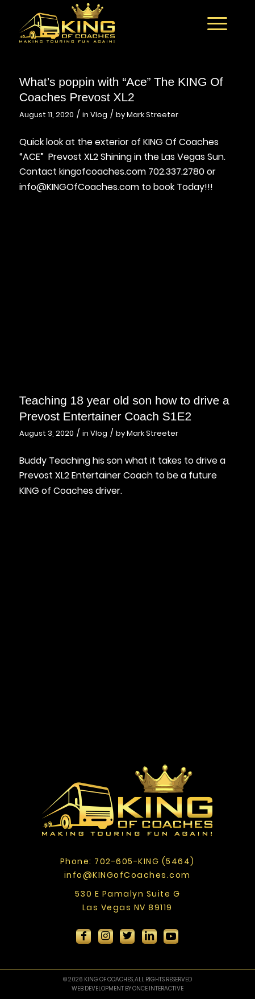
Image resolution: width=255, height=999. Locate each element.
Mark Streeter (152, 114)
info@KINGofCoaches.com (127, 875)
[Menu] (211, 23)
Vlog (98, 114)
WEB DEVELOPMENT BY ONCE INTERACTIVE (127, 988)
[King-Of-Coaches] (67, 23)
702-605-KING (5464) (144, 861)
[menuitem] (211, 23)
